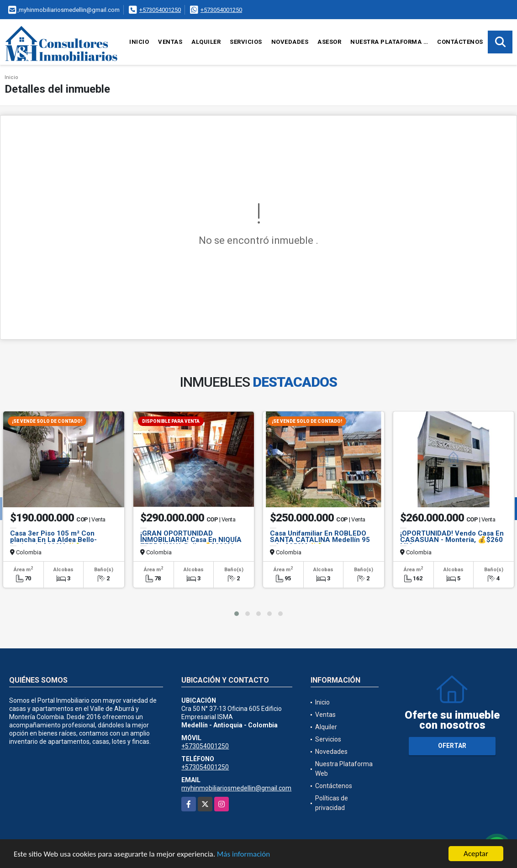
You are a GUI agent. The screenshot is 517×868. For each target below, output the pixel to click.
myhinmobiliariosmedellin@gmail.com (236, 788)
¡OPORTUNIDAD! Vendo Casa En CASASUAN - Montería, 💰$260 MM (452, 539)
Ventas (170, 41)
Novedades (290, 41)
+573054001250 (160, 9)
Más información (243, 854)
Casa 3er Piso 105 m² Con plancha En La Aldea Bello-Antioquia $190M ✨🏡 (53, 539)
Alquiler (206, 41)
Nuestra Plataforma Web (391, 41)
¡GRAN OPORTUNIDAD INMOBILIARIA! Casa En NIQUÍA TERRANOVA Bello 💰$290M (191, 539)
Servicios (246, 41)
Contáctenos (460, 41)
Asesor (329, 41)
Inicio (139, 41)
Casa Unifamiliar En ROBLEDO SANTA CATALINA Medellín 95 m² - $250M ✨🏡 (320, 539)
